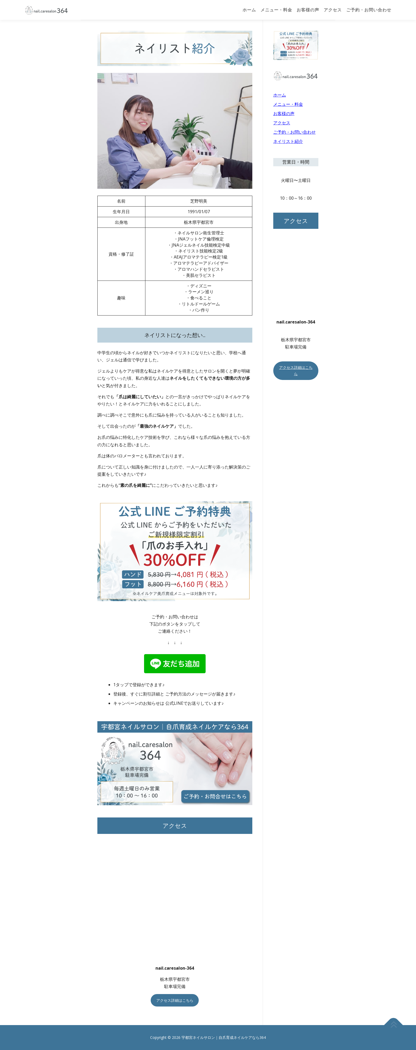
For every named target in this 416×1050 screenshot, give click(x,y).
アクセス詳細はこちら (174, 1000)
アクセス (333, 9)
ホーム (249, 9)
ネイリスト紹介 (288, 141)
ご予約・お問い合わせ (368, 9)
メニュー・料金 (276, 9)
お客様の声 (308, 9)
